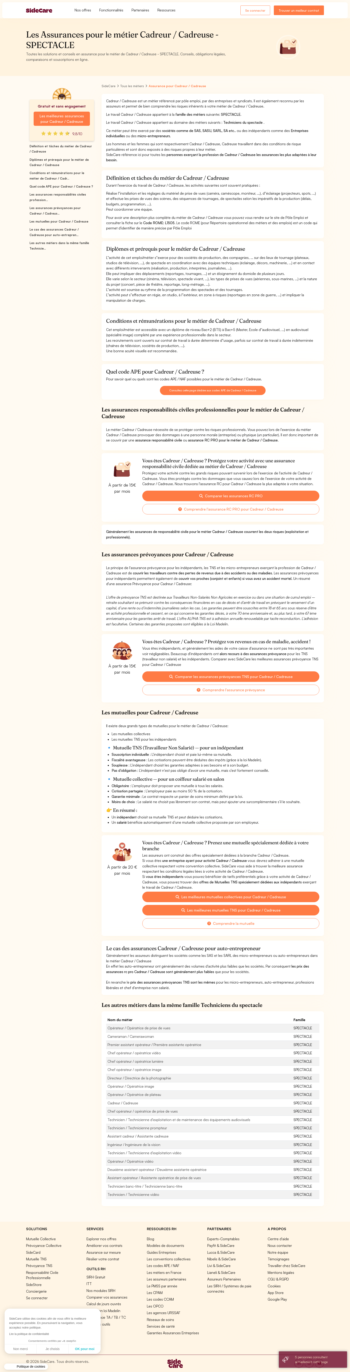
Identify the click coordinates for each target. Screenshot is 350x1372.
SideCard (33, 1252)
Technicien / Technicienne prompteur (137, 1128)
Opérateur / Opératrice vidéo (130, 1161)
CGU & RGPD (278, 1279)
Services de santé (161, 1326)
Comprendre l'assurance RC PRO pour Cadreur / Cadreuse (230, 509)
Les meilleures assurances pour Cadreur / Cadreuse (62, 119)
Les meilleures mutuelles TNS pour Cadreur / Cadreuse (230, 910)
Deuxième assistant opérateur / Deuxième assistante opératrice (157, 1169)
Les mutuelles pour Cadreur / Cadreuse (59, 221)
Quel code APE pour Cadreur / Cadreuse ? (61, 186)
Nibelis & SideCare (221, 1259)
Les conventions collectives (169, 1259)
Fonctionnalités (111, 10)
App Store (276, 1292)
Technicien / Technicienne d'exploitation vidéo (144, 1153)
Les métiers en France (164, 1272)
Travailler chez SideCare (286, 1265)
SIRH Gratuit (95, 1277)
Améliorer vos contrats (104, 1245)
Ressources (166, 10)
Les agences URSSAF (163, 1312)
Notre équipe (278, 1252)
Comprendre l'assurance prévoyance (231, 690)
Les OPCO (155, 1306)
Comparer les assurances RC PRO (231, 496)
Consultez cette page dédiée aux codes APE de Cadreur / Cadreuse (212, 390)
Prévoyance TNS (39, 1265)
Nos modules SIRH (100, 1290)
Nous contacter (280, 1245)
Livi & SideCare (219, 1265)
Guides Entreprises (161, 1252)
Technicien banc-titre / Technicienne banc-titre (145, 1186)
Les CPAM (155, 1292)
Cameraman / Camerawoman (131, 1036)
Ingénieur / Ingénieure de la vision (134, 1144)
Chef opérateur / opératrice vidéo (134, 1053)
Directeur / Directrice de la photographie (139, 1078)
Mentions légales (281, 1272)
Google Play (277, 1299)
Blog (150, 1239)
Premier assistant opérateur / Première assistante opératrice (154, 1044)
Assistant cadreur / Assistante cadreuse (138, 1136)
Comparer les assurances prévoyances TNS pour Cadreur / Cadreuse (231, 676)
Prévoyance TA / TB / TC (106, 1317)
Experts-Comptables (223, 1239)
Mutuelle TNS (36, 1259)
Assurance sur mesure (103, 1252)
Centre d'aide (278, 1239)
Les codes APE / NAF (163, 1265)
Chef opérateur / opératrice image (135, 1069)
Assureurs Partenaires (224, 1279)
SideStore (34, 1284)
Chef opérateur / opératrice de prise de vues (143, 1111)
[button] (26, 1367)
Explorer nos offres (101, 1239)
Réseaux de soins (160, 1319)
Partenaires (140, 10)
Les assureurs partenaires (166, 1279)
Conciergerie (36, 1291)
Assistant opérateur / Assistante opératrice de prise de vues (154, 1178)
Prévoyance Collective (44, 1245)
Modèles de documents (165, 1245)
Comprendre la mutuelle (230, 923)
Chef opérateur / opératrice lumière (135, 1061)
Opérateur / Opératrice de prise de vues (139, 1028)
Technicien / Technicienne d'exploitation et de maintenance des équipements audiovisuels (179, 1119)
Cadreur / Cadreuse (123, 1103)
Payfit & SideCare (220, 1245)
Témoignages (278, 1259)
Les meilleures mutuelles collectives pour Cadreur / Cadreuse (231, 897)
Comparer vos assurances (106, 1297)
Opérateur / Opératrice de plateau (134, 1094)
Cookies (274, 1286)
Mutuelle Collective (41, 1239)
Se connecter (255, 10)
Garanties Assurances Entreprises (173, 1333)
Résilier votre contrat (102, 1259)
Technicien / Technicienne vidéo (133, 1194)
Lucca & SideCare (221, 1252)
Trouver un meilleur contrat (299, 10)
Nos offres (83, 10)
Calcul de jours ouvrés (103, 1304)
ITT (89, 1283)
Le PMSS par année (162, 1286)
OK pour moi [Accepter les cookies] (42, 1349)
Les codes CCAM (160, 1299)
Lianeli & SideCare (221, 1272)
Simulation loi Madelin (103, 1310)
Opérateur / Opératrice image (131, 1086)
